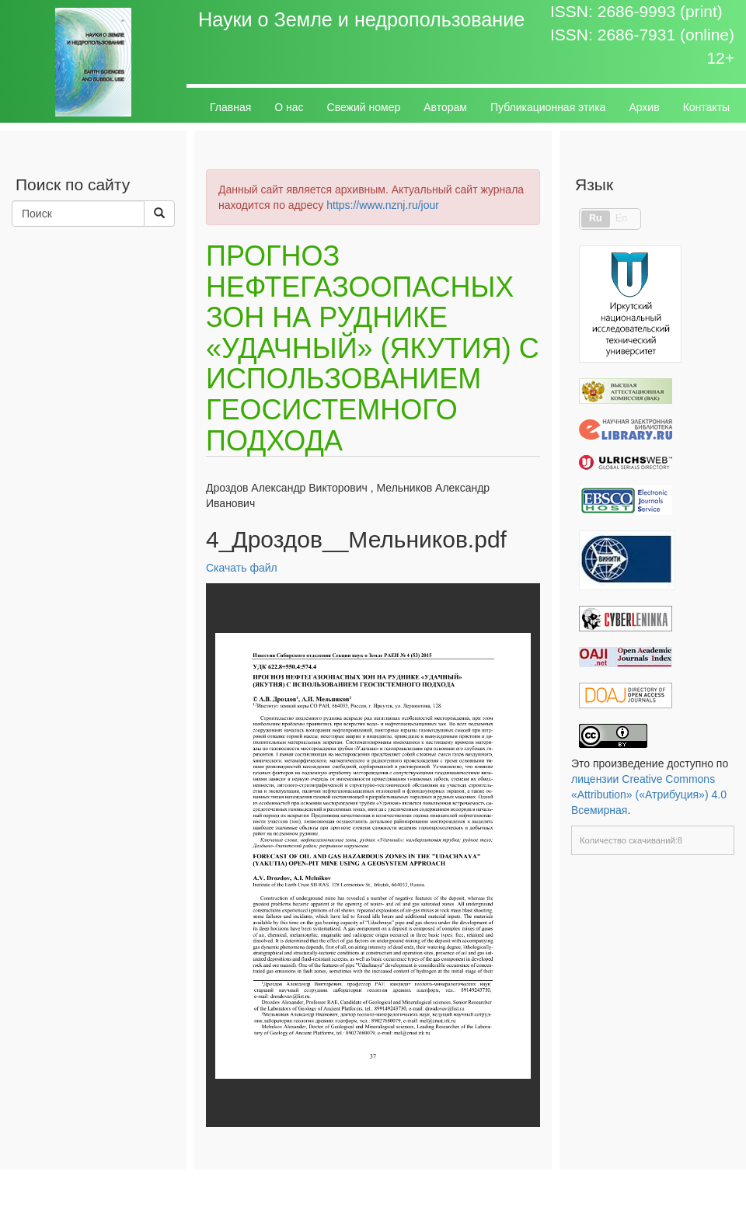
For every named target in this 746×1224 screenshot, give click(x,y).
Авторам (445, 107)
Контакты (706, 107)
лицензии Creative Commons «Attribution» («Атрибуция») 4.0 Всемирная (649, 794)
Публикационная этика (547, 107)
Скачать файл (241, 568)
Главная (230, 107)
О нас (288, 107)
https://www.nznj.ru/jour (382, 205)
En (621, 218)
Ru (595, 218)
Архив (644, 107)
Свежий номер (364, 107)
